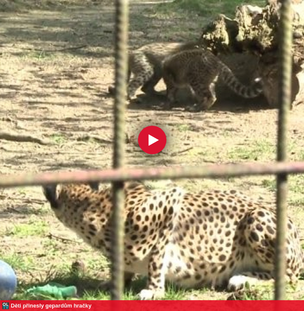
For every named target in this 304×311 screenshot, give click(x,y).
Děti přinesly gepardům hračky (51, 305)
